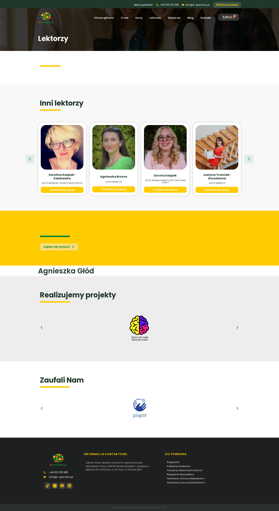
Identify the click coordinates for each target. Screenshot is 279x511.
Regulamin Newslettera (180, 474)
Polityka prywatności (179, 466)
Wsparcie (174, 18)
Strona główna (104, 18)
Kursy (139, 18)
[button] (30, 159)
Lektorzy (155, 18)
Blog (190, 18)
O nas (124, 18)
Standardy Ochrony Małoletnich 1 (186, 478)
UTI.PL (163, 507)
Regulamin (173, 462)
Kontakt (206, 18)
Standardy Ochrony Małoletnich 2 (186, 482)
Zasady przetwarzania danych (184, 470)
